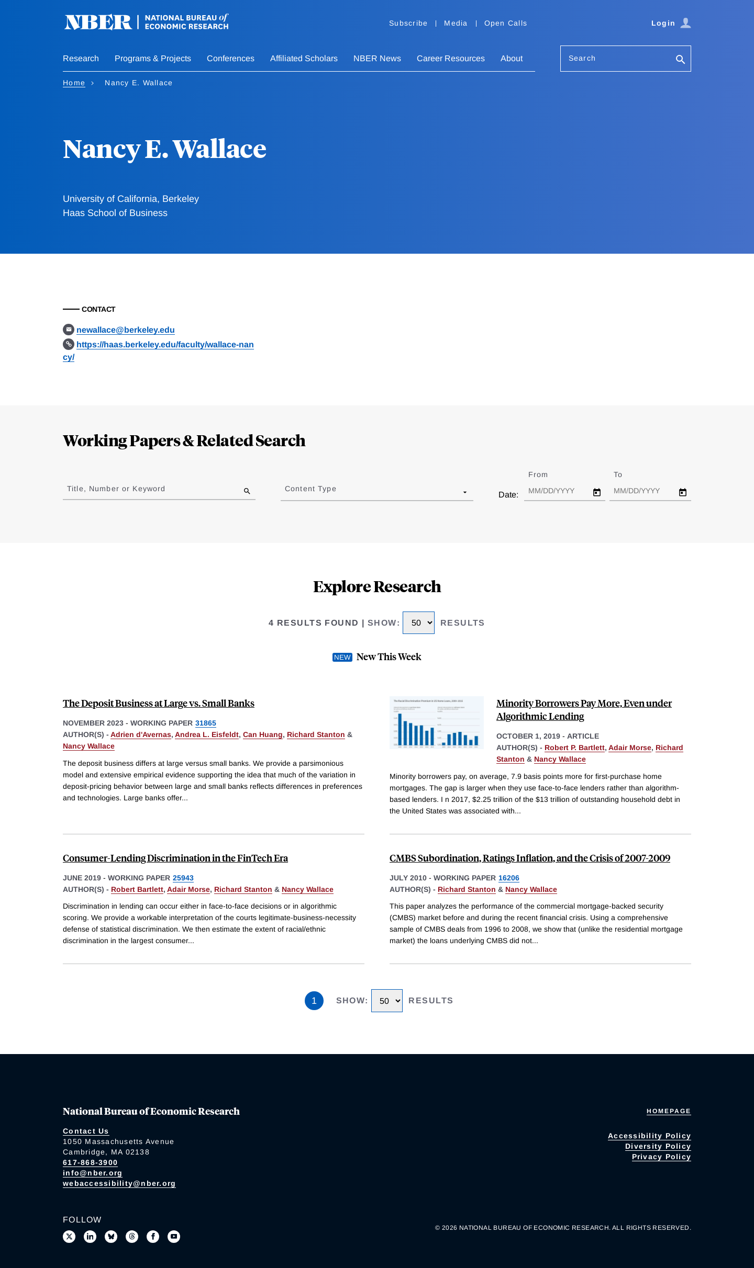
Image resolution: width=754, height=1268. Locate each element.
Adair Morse (629, 747)
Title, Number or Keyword (116, 488)
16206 (508, 878)
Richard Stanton (316, 734)
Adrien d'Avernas (140, 734)
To (627, 474)
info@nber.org (93, 1173)
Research (81, 58)
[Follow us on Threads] (132, 1236)
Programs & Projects (153, 58)
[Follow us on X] (69, 1236)
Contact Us (86, 1131)
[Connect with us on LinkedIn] (90, 1236)
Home (74, 82)
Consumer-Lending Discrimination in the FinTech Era (175, 857)
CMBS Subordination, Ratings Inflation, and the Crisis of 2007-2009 (530, 857)
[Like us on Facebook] (153, 1236)
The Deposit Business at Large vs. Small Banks (158, 702)
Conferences (230, 58)
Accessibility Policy (649, 1135)
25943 (183, 878)
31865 (205, 723)
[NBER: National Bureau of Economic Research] (155, 27)
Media (456, 23)
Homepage (669, 1111)
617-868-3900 (90, 1162)
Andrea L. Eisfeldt (207, 734)
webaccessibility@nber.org (119, 1183)
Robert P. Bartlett (575, 747)
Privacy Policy (662, 1156)
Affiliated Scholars (304, 58)
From (547, 474)
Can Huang (263, 734)
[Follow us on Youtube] (174, 1236)
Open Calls (506, 23)
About (512, 58)
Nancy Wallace (89, 746)
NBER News (377, 58)
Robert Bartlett (137, 889)
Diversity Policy (658, 1146)
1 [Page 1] (314, 1000)
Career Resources (451, 58)
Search (582, 58)
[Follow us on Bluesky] (111, 1236)
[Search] (680, 60)
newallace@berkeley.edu (125, 329)
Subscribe (408, 23)
